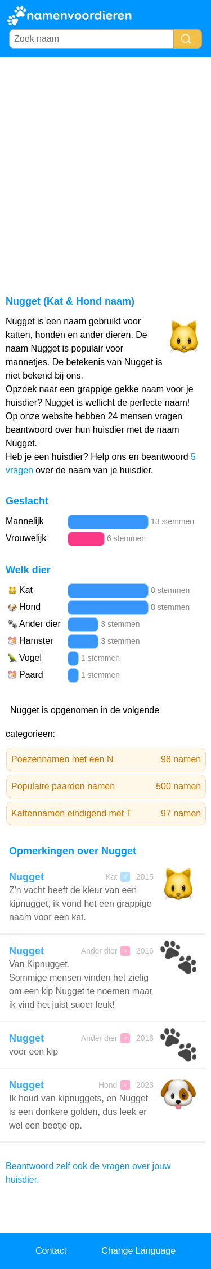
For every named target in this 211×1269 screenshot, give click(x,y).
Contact (50, 1250)
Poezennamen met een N (106, 759)
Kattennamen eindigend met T (106, 813)
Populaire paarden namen (106, 786)
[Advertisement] (105, 168)
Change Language (138, 1250)
